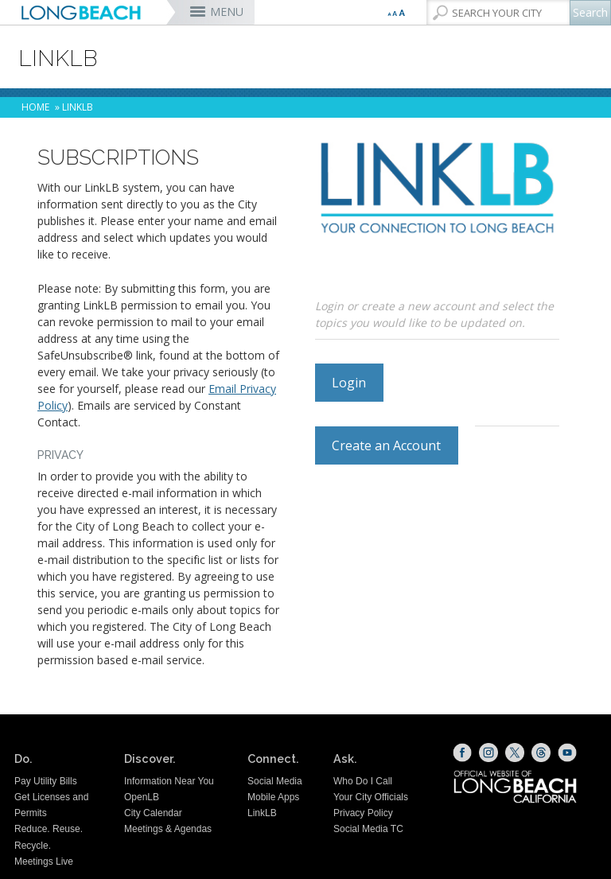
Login (349, 382)
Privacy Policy (363, 813)
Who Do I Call (362, 781)
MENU (226, 11)
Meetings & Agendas (168, 828)
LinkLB (262, 813)
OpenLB (141, 797)
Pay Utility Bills (45, 781)
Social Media (274, 781)
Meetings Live (43, 861)
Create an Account (386, 445)
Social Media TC (368, 828)
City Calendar (153, 813)
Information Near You (169, 781)
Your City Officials (370, 797)
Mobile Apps (273, 797)
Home (35, 107)
